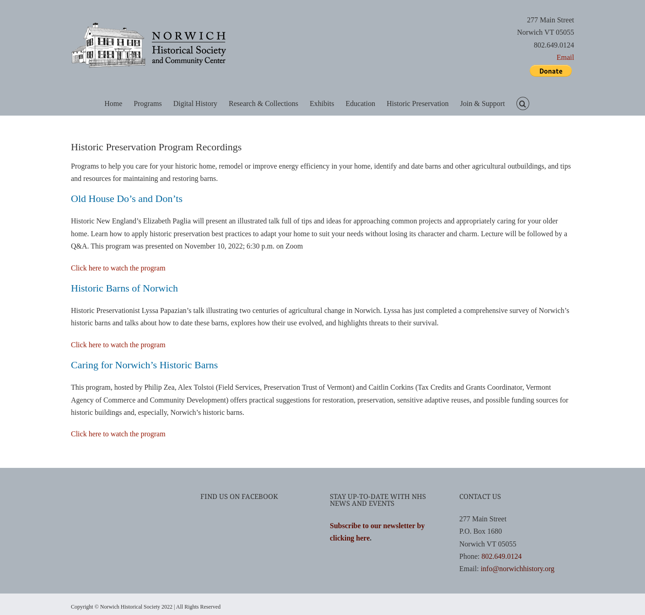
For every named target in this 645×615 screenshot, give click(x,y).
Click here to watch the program (118, 268)
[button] (522, 103)
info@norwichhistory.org (517, 569)
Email (565, 57)
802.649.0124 (501, 556)
